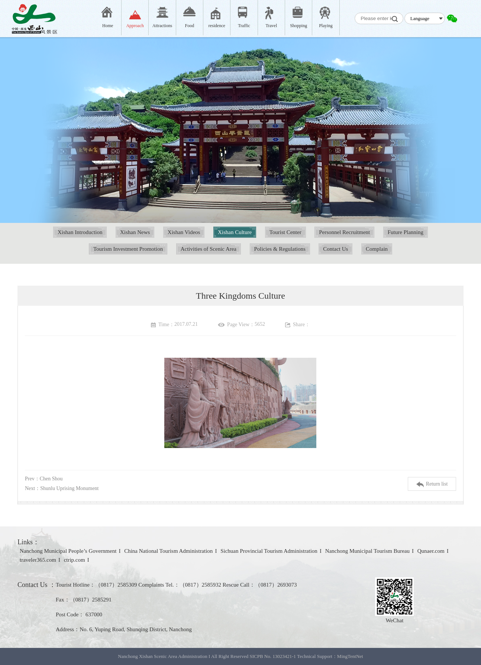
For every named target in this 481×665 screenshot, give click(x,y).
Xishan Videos (184, 232)
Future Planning (405, 232)
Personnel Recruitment (344, 232)
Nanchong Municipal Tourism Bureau (367, 551)
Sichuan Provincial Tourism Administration (268, 551)
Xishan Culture (235, 232)
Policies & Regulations (280, 249)
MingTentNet (350, 656)
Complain (377, 249)
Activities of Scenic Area (208, 249)
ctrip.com (74, 560)
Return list (432, 484)
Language (419, 18)
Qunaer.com (431, 551)
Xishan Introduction (80, 232)
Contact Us (335, 249)
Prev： (44, 478)
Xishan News (135, 232)
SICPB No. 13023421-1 (272, 656)
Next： (62, 488)
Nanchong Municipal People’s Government (68, 551)
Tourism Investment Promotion (128, 249)
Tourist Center (285, 232)
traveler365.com (38, 560)
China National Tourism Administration (168, 551)
